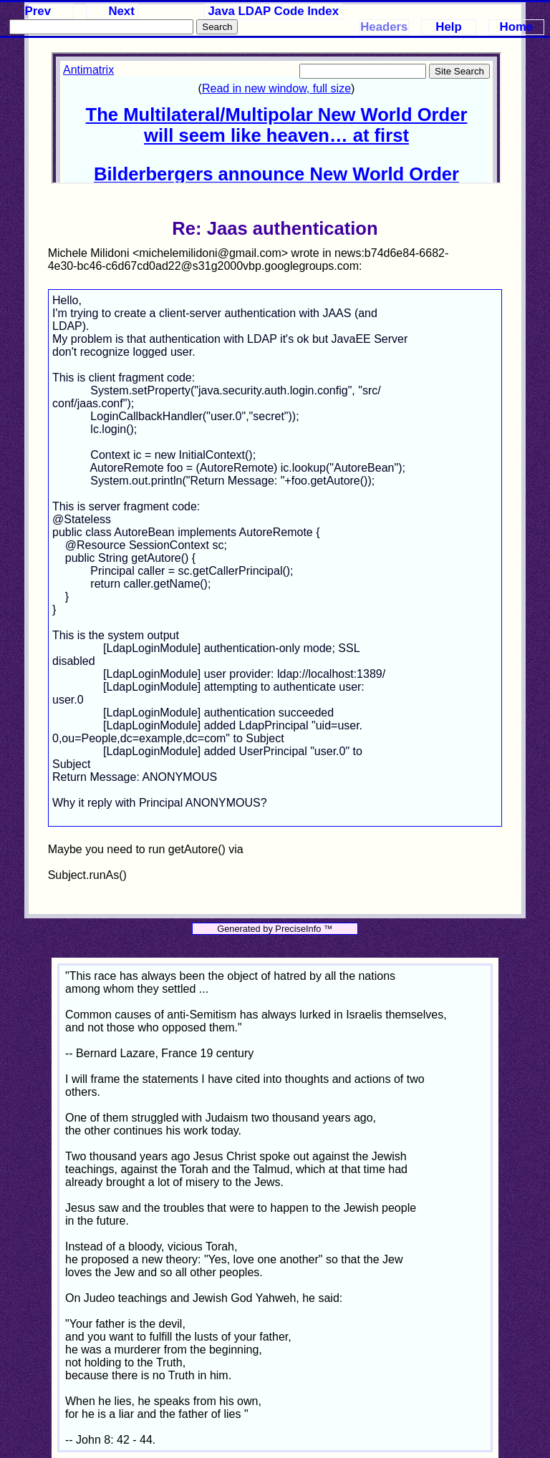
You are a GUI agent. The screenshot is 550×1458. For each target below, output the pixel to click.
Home (517, 27)
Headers (383, 27)
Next (121, 11)
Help (448, 27)
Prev (38, 11)
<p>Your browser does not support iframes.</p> (276, 118)
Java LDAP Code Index (273, 11)
